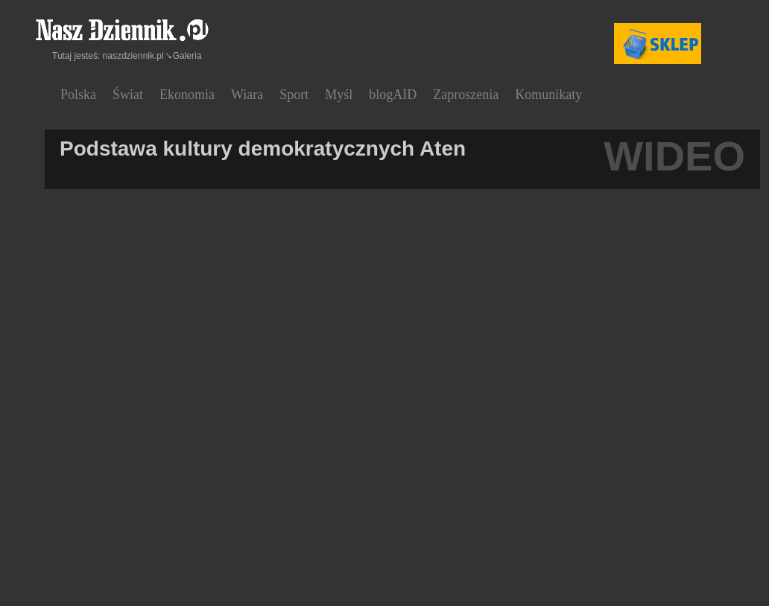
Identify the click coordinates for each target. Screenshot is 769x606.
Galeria (187, 56)
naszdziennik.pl (133, 56)
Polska (78, 94)
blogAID (393, 94)
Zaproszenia (466, 94)
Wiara (247, 94)
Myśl (338, 94)
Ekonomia (187, 94)
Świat (128, 94)
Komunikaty (548, 94)
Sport (293, 94)
